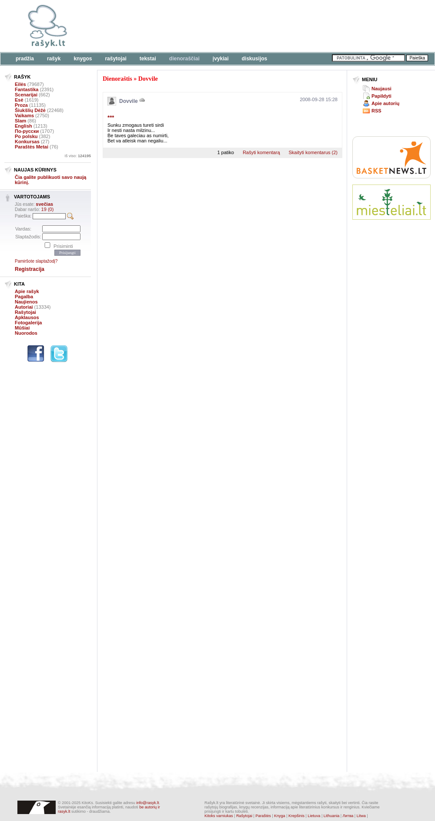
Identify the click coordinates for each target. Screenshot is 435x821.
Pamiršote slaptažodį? (36, 261)
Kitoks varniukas (218, 816)
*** (110, 117)
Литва (348, 816)
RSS (376, 110)
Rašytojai (115, 59)
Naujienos (26, 301)
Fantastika (26, 89)
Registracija (29, 269)
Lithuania (332, 816)
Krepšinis (296, 816)
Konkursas (27, 141)
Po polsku (26, 136)
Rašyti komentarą (261, 152)
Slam (20, 120)
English (23, 126)
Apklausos (27, 317)
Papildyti (381, 96)
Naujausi (381, 88)
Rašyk (53, 59)
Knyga (279, 816)
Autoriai (24, 307)
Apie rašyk (27, 291)
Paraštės (263, 816)
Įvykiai (221, 59)
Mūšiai (22, 327)
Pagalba (24, 296)
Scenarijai (26, 94)
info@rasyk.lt (147, 803)
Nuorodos (26, 333)
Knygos (83, 59)
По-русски (27, 131)
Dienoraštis (117, 79)
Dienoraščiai (184, 59)
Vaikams (24, 115)
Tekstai (148, 59)
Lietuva (314, 816)
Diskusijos (255, 59)
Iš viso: (77, 156)
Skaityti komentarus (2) (313, 152)
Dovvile (148, 79)
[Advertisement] (386, 356)
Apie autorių (385, 103)
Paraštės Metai (31, 146)
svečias (44, 204)
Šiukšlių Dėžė (30, 110)
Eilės (20, 84)
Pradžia (25, 59)
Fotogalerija (28, 322)
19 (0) (47, 209)
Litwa (361, 816)
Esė (19, 99)
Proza (21, 105)
